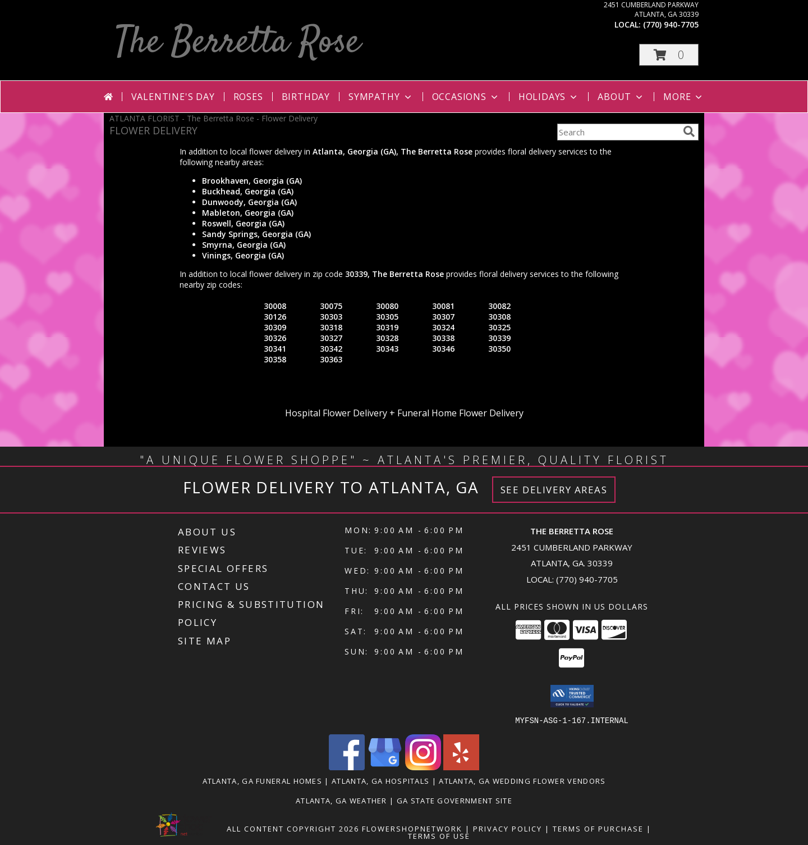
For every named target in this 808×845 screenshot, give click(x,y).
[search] (689, 131)
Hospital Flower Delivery (336, 413)
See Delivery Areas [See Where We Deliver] (554, 489)
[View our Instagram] (423, 766)
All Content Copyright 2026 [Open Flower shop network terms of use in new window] (293, 828)
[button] (669, 55)
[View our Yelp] (461, 766)
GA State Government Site (454, 800)
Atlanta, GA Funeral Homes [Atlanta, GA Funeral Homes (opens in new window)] (263, 780)
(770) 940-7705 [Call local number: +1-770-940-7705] (671, 24)
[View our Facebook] (347, 766)
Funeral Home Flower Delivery (460, 413)
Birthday (306, 96)
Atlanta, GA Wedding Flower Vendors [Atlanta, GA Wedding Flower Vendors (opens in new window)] (522, 780)
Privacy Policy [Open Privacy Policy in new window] (507, 828)
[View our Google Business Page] (385, 766)
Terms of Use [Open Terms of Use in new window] (439, 835)
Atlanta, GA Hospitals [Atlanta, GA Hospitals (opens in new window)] (380, 780)
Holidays (548, 96)
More (683, 96)
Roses (248, 96)
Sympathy (380, 96)
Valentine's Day (173, 96)
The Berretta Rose (237, 43)
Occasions (466, 96)
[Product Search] (618, 132)
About (621, 96)
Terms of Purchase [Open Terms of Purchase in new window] (598, 828)
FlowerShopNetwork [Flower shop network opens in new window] (412, 828)
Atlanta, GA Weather (341, 800)
